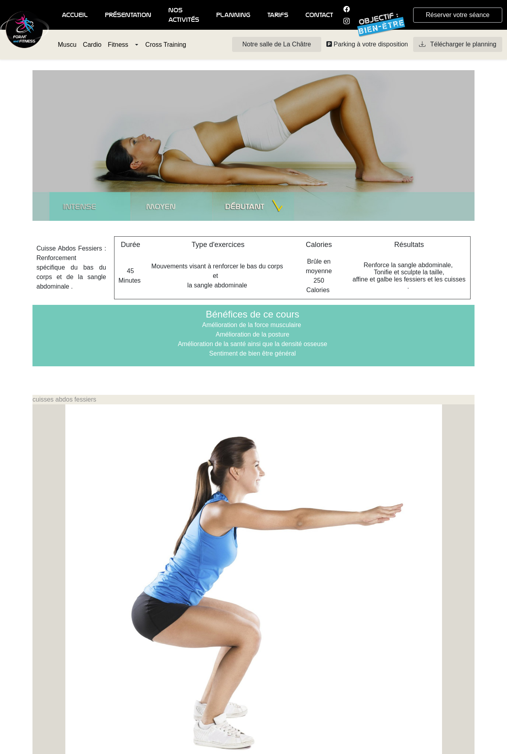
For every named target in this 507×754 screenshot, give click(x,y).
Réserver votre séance (458, 14)
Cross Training (165, 44)
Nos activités (183, 15)
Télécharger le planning (457, 44)
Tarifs (277, 15)
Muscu (67, 44)
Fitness (118, 44)
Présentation (128, 15)
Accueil (75, 15)
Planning (233, 15)
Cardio (92, 44)
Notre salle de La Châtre (276, 44)
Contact (319, 15)
